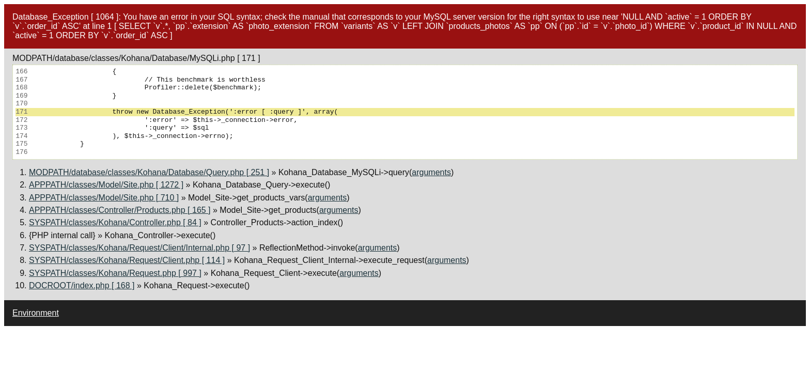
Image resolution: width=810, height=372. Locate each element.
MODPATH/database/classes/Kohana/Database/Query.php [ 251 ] (149, 172)
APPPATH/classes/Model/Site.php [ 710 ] (104, 197)
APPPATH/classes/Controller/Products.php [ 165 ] (120, 210)
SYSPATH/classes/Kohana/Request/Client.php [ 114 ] (127, 260)
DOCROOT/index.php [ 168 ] (82, 285)
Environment (35, 312)
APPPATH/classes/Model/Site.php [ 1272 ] (106, 184)
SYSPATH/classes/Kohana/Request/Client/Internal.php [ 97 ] (139, 247)
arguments (431, 172)
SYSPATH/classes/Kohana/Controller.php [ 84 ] (115, 222)
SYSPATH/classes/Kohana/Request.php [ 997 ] (115, 273)
